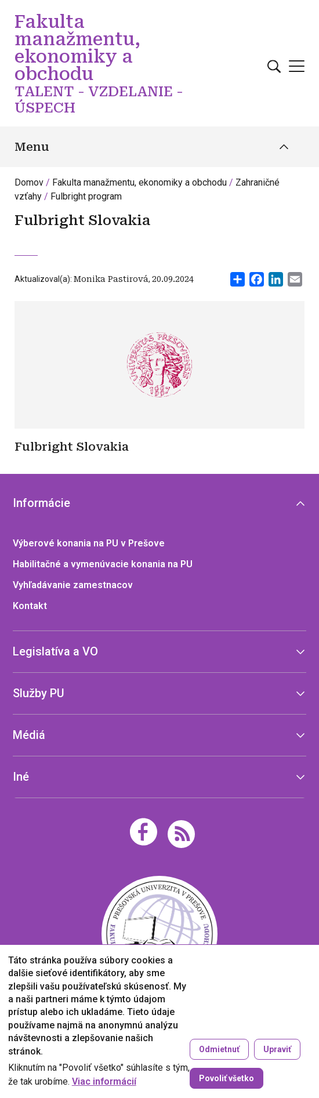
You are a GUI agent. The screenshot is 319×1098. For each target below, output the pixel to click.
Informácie (41, 503)
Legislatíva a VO (55, 651)
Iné (21, 777)
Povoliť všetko (226, 1078)
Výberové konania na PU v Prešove (89, 543)
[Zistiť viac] (159, 448)
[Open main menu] (296, 66)
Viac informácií (104, 1082)
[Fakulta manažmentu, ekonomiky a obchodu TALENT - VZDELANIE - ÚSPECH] (159, 932)
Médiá (29, 735)
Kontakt (30, 605)
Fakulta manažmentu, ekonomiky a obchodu (139, 182)
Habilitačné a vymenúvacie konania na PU (103, 564)
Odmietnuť (219, 1049)
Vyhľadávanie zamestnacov (73, 584)
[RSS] (181, 833)
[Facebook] (143, 832)
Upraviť (277, 1049)
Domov (29, 182)
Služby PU (38, 693)
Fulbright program (86, 196)
